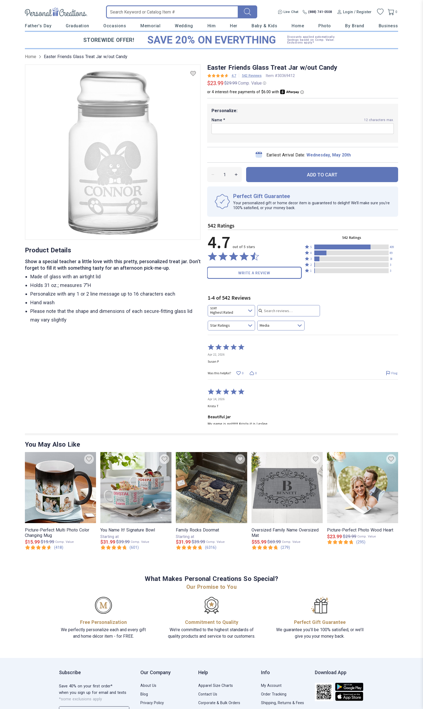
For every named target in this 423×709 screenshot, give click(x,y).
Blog (144, 694)
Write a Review (254, 272)
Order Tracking (273, 694)
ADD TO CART (322, 175)
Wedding (184, 25)
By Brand (354, 25)
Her (233, 25)
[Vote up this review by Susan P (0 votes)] (239, 373)
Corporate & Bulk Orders (219, 703)
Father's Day (38, 25)
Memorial (150, 25)
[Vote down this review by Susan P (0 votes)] (253, 373)
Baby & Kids (264, 25)
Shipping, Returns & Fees (282, 703)
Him (211, 25)
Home (298, 25)
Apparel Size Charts (215, 685)
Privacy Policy (152, 703)
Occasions (114, 25)
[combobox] (231, 310)
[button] (351, 247)
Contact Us (207, 694)
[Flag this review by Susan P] (391, 373)
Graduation (77, 25)
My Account (271, 685)
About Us (148, 685)
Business (388, 25)
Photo (324, 25)
